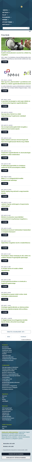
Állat (3, 397)
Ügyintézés (5, 394)
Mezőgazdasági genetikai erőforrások (10, 382)
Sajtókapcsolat (5, 413)
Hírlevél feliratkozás (6, 419)
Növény (4, 399)
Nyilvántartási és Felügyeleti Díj (9, 385)
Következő (23, 336)
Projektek (4, 353)
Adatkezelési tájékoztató (7, 357)
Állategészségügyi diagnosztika (9, 369)
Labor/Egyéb (5, 401)
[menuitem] (16, 10)
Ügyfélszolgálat (5, 414)
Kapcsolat (4, 406)
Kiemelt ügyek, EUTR (7, 379)
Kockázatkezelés (6, 380)
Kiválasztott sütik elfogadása (16, 457)
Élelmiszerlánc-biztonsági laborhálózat (11, 375)
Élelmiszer (4, 396)
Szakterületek (5, 365)
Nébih (8, 2)
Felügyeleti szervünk (7, 352)
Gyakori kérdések (6, 424)
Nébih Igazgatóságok (7, 408)
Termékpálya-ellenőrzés (7, 389)
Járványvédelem (6, 377)
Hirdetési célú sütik (8, 446)
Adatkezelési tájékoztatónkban (10, 432)
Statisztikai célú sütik (8, 443)
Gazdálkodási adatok (7, 350)
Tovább (4, 61)
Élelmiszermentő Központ (8, 418)
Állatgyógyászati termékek (8, 370)
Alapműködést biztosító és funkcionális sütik (14, 450)
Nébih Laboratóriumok (7, 409)
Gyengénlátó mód (22, 7)
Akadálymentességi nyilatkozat (9, 358)
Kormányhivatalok (6, 411)
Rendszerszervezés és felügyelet (9, 387)
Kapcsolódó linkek (6, 355)
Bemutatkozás (5, 347)
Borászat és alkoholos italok (8, 372)
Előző (8, 336)
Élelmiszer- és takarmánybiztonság (10, 374)
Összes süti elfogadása (16, 454)
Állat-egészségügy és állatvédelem (10, 367)
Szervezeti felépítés (6, 348)
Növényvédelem (6, 384)
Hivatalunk (5, 345)
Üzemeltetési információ (7, 360)
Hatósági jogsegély (6, 416)
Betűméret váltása (30, 31)
